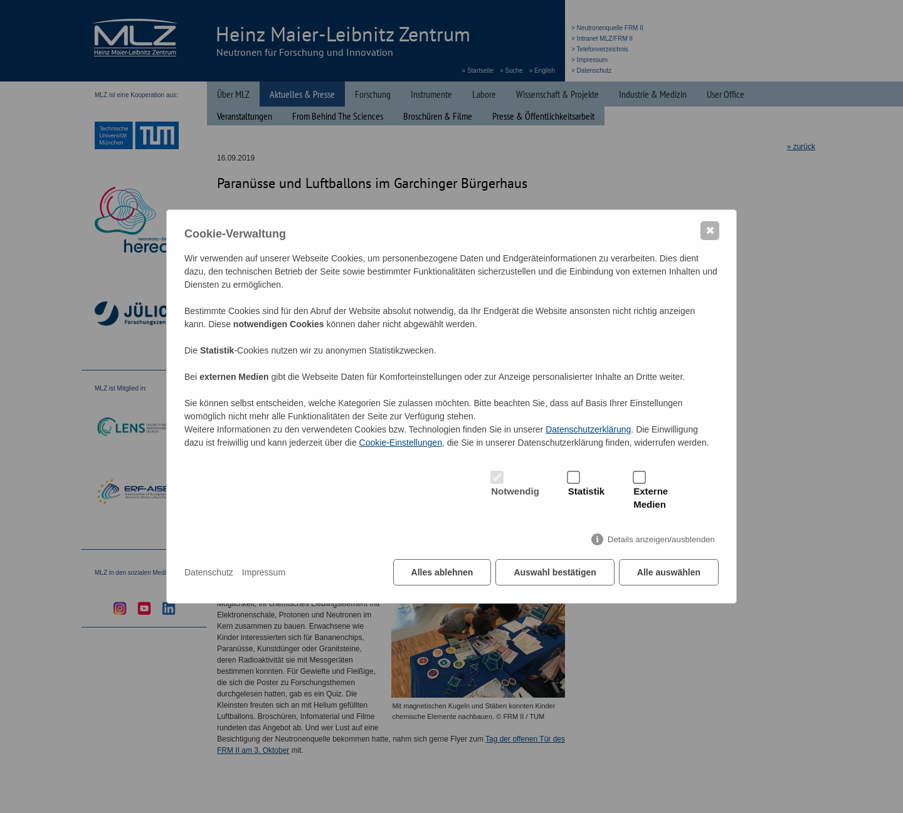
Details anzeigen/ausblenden (661, 539)
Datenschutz (208, 572)
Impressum (263, 572)
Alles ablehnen (442, 572)
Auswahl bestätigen (555, 572)
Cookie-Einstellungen (400, 443)
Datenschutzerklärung (588, 429)
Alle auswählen (668, 572)
